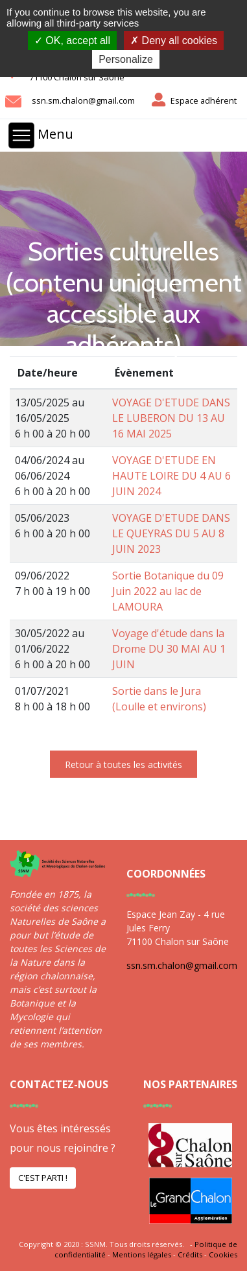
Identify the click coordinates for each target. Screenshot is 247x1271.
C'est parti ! (42, 1178)
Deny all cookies (173, 40)
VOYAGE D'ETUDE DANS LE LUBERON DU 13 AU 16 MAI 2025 (171, 418)
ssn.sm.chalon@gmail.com (83, 100)
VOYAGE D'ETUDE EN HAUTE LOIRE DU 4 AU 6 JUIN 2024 (171, 475)
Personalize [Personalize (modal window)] (126, 59)
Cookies (223, 1254)
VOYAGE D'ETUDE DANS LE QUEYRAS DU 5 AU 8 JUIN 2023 (171, 533)
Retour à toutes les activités (123, 764)
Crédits (190, 1254)
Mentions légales (141, 1254)
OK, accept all (72, 40)
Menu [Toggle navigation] (40, 135)
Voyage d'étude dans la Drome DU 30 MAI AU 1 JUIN (169, 648)
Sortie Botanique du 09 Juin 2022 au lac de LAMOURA (168, 591)
